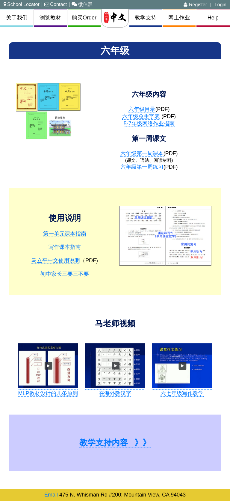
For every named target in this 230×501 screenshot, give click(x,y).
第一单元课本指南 (64, 234)
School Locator (22, 4)
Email (51, 495)
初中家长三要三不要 (64, 274)
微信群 (82, 4)
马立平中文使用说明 (55, 261)
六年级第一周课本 (142, 153)
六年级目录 (141, 109)
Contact (55, 4)
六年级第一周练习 (142, 167)
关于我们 (17, 18)
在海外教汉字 (115, 393)
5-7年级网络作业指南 (149, 124)
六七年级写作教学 (182, 393)
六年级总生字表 (141, 116)
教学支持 (145, 18)
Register (195, 4)
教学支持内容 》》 (115, 442)
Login (220, 4)
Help (213, 18)
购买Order (84, 18)
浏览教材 (50, 18)
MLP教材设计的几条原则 (48, 393)
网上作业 (179, 18)
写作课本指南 (65, 247)
